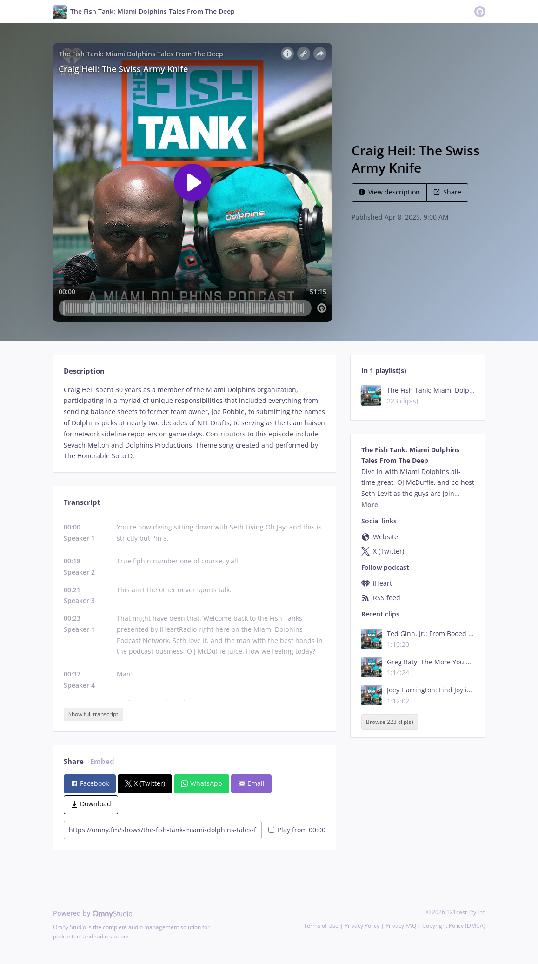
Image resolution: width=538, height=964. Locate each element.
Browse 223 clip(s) (389, 722)
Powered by (93, 913)
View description (389, 191)
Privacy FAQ (400, 926)
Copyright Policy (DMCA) (453, 926)
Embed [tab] (102, 761)
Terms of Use (321, 926)
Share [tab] (74, 761)
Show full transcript (93, 714)
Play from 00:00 (296, 829)
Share (447, 191)
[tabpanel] (194, 423)
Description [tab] (84, 371)
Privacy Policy (362, 926)
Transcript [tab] (82, 502)
